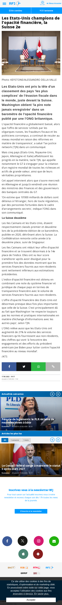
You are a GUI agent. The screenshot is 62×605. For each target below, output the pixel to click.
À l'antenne (46, 10)
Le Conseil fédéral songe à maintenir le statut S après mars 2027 (31, 467)
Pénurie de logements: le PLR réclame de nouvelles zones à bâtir (28, 420)
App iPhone (23, 554)
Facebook (7, 541)
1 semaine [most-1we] (15, 440)
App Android (38, 554)
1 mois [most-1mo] (26, 440)
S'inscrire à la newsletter (31, 511)
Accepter (31, 600)
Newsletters (54, 541)
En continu (15, 10)
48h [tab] (5, 440)
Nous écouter (55, 3)
